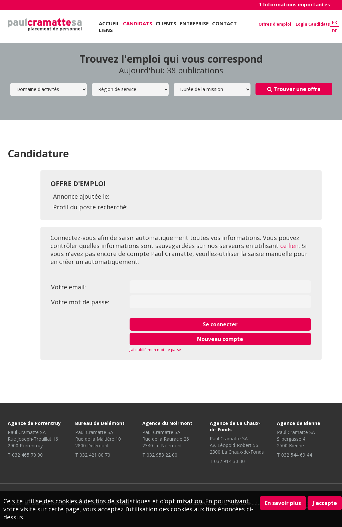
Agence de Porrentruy (34, 423)
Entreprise (194, 23)
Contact (224, 23)
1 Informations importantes (294, 4)
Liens (106, 30)
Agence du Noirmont (167, 423)
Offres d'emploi (275, 24)
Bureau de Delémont (100, 423)
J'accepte (325, 503)
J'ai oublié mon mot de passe (155, 349)
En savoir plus (283, 503)
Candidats (137, 23)
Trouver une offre (294, 89)
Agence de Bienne (298, 423)
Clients (166, 23)
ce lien (289, 246)
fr (334, 22)
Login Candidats (313, 24)
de (334, 31)
